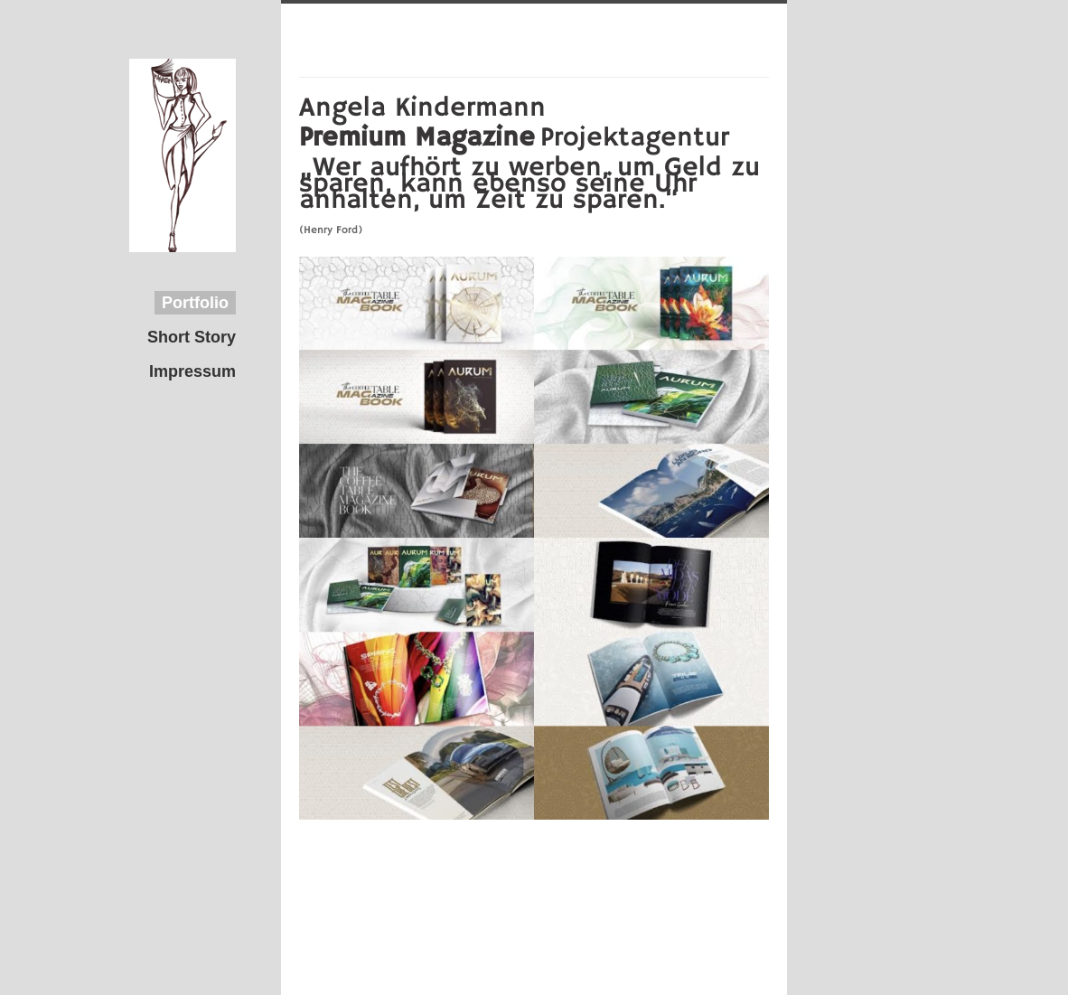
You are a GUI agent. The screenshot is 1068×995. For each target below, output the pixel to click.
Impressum (192, 371)
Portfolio (195, 303)
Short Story (191, 337)
